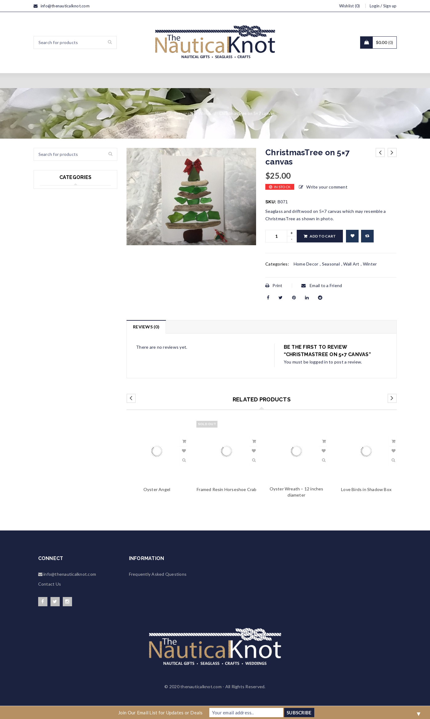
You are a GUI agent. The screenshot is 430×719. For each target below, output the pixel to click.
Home (161, 113)
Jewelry (47, 230)
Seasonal (182, 113)
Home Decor (52, 243)
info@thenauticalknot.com (65, 5)
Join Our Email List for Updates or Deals (160, 712)
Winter (205, 113)
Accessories (52, 255)
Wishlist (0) (349, 5)
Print (274, 285)
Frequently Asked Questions (158, 574)
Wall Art (351, 263)
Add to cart (323, 236)
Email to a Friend (321, 285)
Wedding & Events (58, 217)
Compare (367, 236)
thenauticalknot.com (201, 686)
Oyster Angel (156, 489)
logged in (319, 361)
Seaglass (49, 192)
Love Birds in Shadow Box (366, 489)
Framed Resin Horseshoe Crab (226, 489)
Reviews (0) (146, 326)
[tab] (146, 327)
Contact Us (49, 584)
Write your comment (327, 186)
